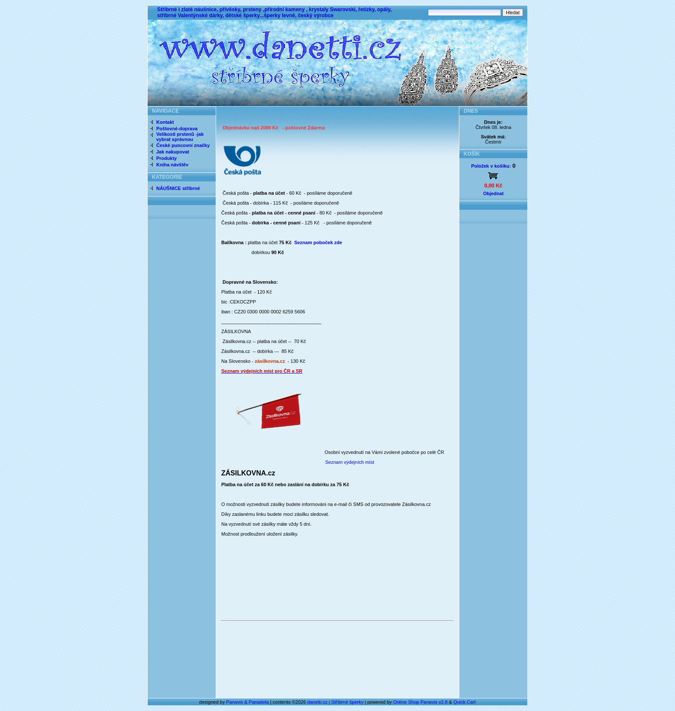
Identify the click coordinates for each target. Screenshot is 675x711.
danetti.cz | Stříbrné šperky (335, 702)
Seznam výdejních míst (349, 462)
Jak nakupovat (172, 151)
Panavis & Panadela (248, 702)
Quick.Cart (464, 702)
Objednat (493, 193)
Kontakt (165, 122)
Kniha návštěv (172, 164)
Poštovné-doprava (177, 128)
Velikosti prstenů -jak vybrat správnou (180, 137)
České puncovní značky (183, 145)
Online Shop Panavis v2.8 (420, 702)
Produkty (166, 158)
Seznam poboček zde (318, 242)
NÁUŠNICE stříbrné (178, 188)
